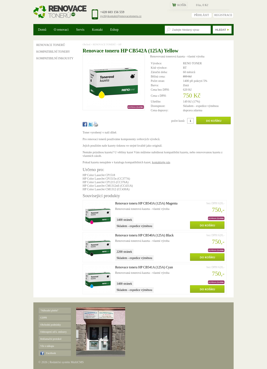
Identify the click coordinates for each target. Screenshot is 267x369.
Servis (80, 29)
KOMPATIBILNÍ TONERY (53, 51)
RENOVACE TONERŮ (50, 45)
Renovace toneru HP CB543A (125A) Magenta (146, 203)
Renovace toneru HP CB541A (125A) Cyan (144, 267)
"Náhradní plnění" (49, 310)
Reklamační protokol (50, 338)
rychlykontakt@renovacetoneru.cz (120, 16)
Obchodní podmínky (50, 324)
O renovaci (61, 29)
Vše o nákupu (47, 346)
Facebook (51, 353)
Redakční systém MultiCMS (66, 362)
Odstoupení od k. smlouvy (53, 331)
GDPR (43, 317)
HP (119, 44)
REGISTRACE (223, 15)
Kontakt (97, 29)
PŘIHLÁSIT (201, 15)
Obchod (86, 44)
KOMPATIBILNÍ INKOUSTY (54, 58)
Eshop (114, 29)
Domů (42, 29)
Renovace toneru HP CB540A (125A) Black (144, 235)
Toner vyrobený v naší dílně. (100, 132)
